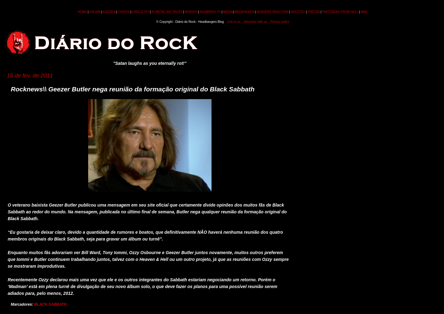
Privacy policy (279, 21)
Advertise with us (255, 21)
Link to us (233, 21)
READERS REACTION (272, 12)
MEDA (227, 12)
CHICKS (124, 12)
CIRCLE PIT (140, 12)
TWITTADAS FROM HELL (340, 12)
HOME (82, 12)
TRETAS (314, 12)
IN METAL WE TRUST (166, 12)
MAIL (364, 12)
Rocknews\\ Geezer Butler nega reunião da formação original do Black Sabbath (133, 89)
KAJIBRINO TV (210, 12)
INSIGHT (191, 12)
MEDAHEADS (244, 12)
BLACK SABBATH (50, 304)
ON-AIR (94, 12)
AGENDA (109, 12)
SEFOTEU (298, 12)
